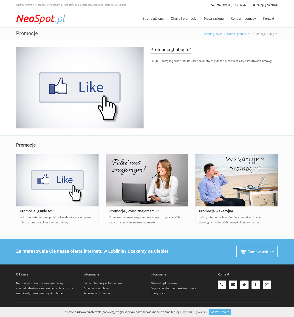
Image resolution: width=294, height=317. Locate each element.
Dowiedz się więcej (193, 312)
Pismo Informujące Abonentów (102, 283)
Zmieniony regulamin (96, 288)
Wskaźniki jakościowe (163, 283)
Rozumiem (220, 312)
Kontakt (268, 18)
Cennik (106, 293)
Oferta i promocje (184, 18)
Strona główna (153, 18)
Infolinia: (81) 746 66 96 (228, 5)
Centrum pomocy (243, 18)
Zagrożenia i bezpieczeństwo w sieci (173, 288)
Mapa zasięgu (214, 18)
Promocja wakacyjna (216, 211)
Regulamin (90, 293)
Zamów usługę (257, 252)
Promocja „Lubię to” (36, 211)
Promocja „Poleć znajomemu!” (134, 211)
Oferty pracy (158, 293)
